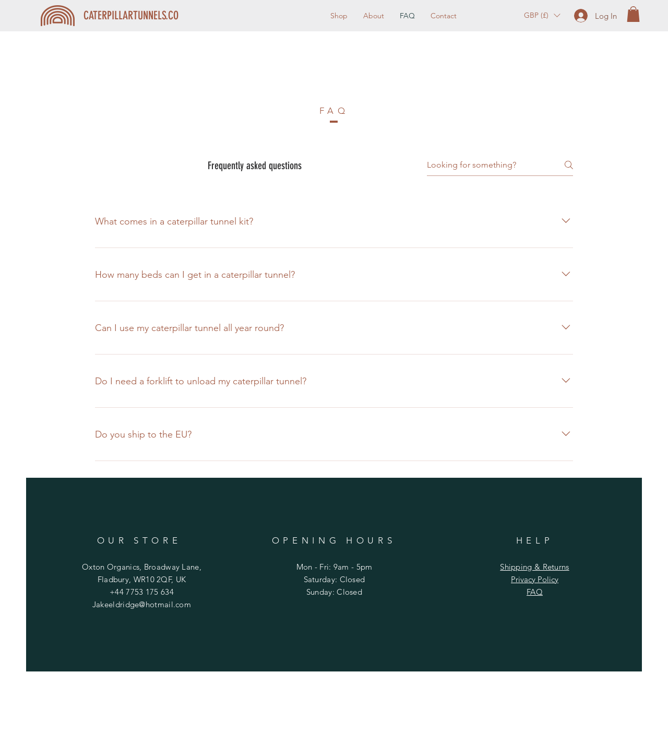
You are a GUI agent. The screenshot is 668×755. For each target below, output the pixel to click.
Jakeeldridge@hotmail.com (141, 604)
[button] (542, 15)
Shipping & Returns (534, 567)
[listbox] (542, 15)
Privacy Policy (534, 579)
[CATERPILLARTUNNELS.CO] (132, 16)
